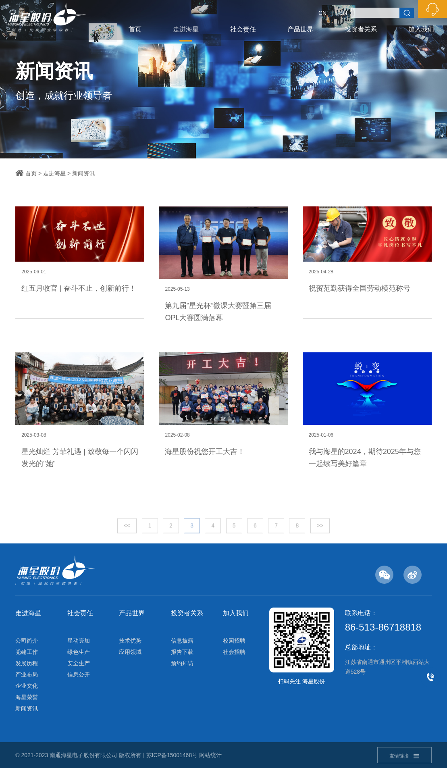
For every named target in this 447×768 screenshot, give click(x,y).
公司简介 (26, 640)
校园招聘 (234, 640)
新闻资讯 (83, 173)
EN (343, 13)
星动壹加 (78, 640)
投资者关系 (361, 29)
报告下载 (182, 652)
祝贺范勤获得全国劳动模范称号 (359, 288)
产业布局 (26, 674)
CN (322, 13)
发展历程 (26, 663)
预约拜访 (182, 663)
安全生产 (78, 663)
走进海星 (186, 29)
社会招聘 (234, 652)
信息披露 (182, 640)
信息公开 (78, 674)
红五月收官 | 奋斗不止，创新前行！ (78, 288)
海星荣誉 (26, 697)
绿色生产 (78, 652)
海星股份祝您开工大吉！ (205, 451)
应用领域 (130, 652)
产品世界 (300, 29)
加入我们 (421, 29)
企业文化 (26, 686)
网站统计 (210, 755)
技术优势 (130, 640)
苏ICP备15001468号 (172, 755)
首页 (135, 29)
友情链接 (404, 756)
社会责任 (243, 29)
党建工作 (26, 652)
